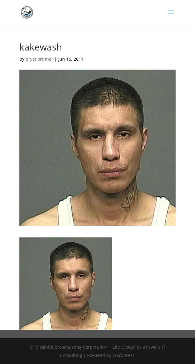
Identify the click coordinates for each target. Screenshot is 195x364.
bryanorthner (39, 59)
